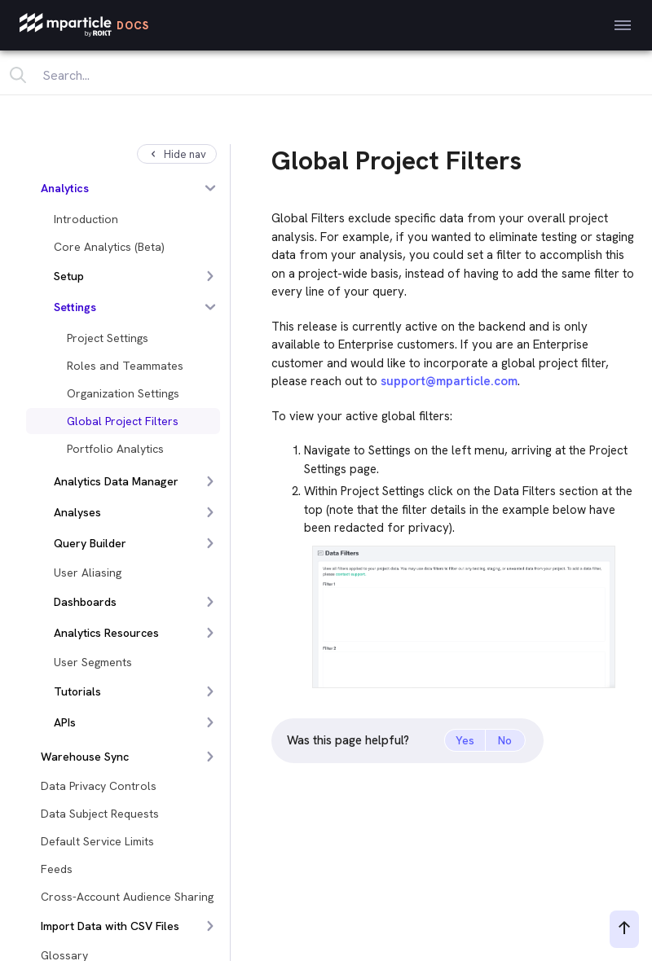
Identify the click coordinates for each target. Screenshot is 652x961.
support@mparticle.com (449, 381)
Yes (465, 740)
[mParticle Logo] (84, 25)
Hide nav (177, 154)
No (505, 740)
